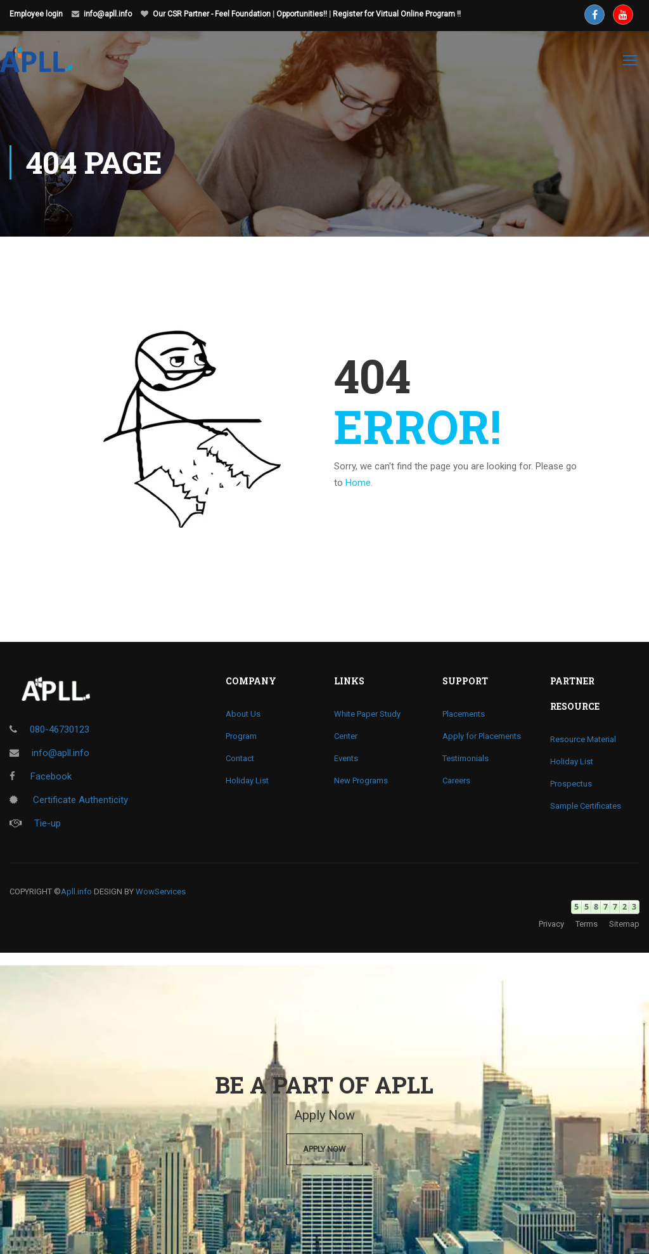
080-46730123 (59, 729)
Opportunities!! (301, 14)
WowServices (161, 891)
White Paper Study (367, 714)
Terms (586, 924)
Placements (463, 714)
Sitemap (624, 924)
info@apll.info (108, 14)
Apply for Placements (481, 736)
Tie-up (35, 823)
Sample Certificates (585, 806)
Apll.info (76, 891)
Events (346, 758)
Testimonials (465, 758)
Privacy (551, 924)
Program (241, 736)
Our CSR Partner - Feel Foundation (212, 14)
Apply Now (324, 1149)
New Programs (361, 780)
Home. (359, 482)
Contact (240, 758)
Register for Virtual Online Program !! (397, 14)
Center (345, 736)
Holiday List (247, 780)
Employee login (36, 14)
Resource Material (583, 739)
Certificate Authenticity (69, 800)
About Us (243, 714)
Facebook (41, 776)
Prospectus (571, 783)
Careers (456, 780)
